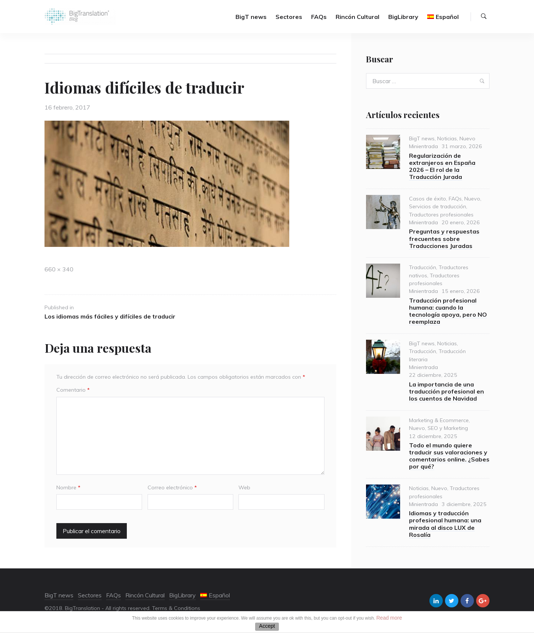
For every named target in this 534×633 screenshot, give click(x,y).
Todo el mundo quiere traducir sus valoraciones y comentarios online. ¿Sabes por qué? (449, 455)
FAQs (319, 16)
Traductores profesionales (441, 214)
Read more (389, 618)
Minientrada (423, 146)
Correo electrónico (172, 487)
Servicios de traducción (437, 206)
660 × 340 (58, 269)
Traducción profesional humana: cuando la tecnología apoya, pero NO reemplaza (448, 311)
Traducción (422, 267)
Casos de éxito (427, 198)
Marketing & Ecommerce (439, 420)
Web (244, 487)
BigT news (251, 16)
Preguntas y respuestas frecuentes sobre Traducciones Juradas (444, 238)
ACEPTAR (267, 627)
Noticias (447, 138)
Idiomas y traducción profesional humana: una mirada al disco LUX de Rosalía (445, 523)
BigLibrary (403, 16)
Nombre (68, 487)
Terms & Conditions (176, 608)
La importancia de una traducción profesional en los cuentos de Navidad (446, 391)
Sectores (289, 16)
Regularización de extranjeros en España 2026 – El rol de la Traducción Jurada (442, 166)
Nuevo (467, 138)
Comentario (73, 389)
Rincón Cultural (357, 16)
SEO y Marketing (448, 428)
